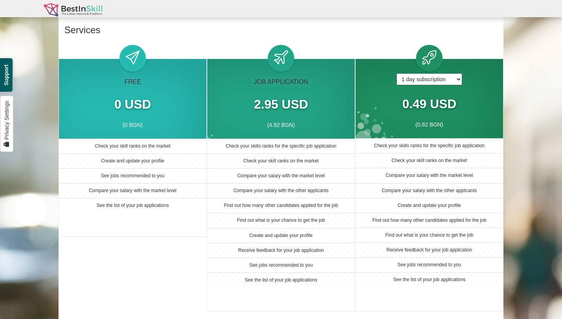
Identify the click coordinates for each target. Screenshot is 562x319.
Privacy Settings (7, 124)
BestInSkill (73, 12)
